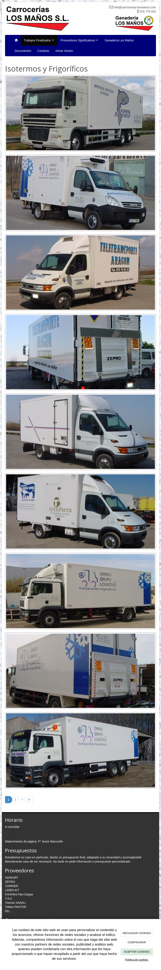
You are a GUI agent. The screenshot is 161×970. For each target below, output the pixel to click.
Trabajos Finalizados (39, 40)
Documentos (23, 50)
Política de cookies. (136, 959)
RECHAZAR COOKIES (137, 933)
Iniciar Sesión (64, 50)
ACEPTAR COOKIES (137, 951)
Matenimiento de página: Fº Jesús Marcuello (34, 841)
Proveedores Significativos (80, 40)
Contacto (43, 50)
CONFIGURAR (137, 942)
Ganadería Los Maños (119, 40)
